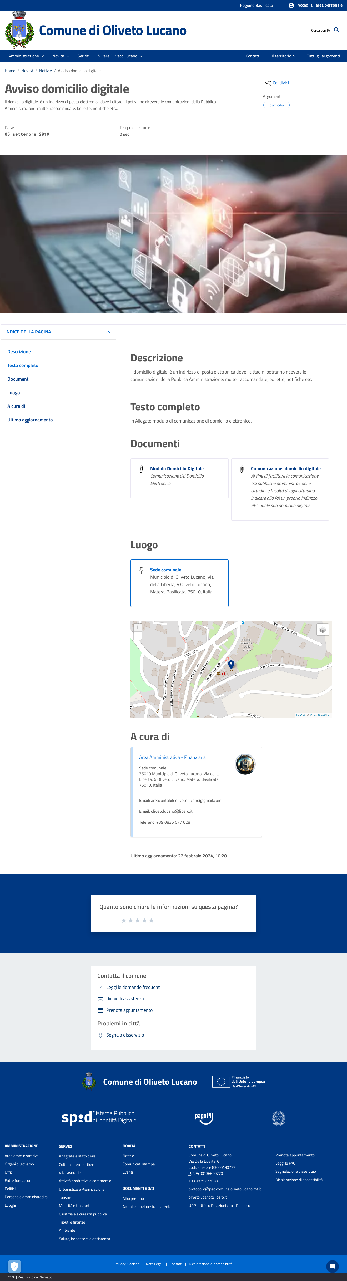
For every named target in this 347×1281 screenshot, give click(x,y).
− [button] (137, 636)
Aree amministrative (22, 1156)
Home (10, 70)
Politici (10, 1189)
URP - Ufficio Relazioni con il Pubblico (219, 1206)
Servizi (65, 1146)
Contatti (197, 1146)
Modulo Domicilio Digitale (177, 468)
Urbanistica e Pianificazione (82, 1189)
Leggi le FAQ (285, 1163)
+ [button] (137, 628)
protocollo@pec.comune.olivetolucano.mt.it (225, 1189)
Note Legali (154, 1264)
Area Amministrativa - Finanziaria (172, 757)
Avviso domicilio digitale (79, 70)
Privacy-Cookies (126, 1264)
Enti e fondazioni (18, 1180)
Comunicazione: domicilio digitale (286, 468)
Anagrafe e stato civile (77, 1156)
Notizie (45, 70)
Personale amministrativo (26, 1197)
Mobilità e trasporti (74, 1206)
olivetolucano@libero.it (208, 1197)
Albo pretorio (133, 1198)
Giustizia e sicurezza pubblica (83, 1214)
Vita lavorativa (71, 1173)
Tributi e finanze (72, 1222)
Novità (27, 70)
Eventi (128, 1172)
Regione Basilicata (256, 5)
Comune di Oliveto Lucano (113, 30)
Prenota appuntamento (295, 1155)
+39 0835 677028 (203, 1181)
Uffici (9, 1172)
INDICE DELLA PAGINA (28, 331)
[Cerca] (337, 30)
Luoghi (10, 1205)
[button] (315, 5)
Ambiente (67, 1230)
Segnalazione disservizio (295, 1171)
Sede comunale (165, 569)
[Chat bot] (332, 1266)
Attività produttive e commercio (85, 1181)
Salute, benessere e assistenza (84, 1239)
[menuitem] (253, 56)
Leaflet (300, 715)
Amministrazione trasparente (147, 1207)
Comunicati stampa (139, 1164)
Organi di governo (19, 1164)
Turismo (65, 1197)
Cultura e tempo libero (77, 1164)
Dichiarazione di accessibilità (299, 1180)
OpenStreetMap (320, 715)
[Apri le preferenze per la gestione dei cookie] (14, 1266)
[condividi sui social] (276, 82)
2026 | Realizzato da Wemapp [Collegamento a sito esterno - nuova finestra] (29, 1277)
